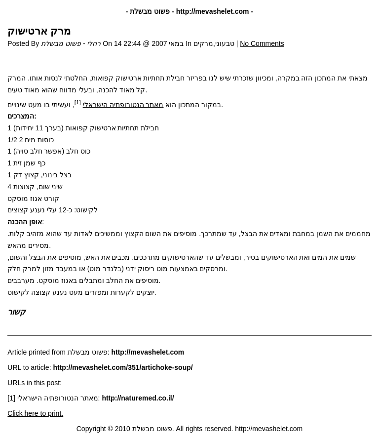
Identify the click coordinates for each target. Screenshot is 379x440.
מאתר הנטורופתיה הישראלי (123, 104)
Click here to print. (35, 413)
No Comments (262, 43)
